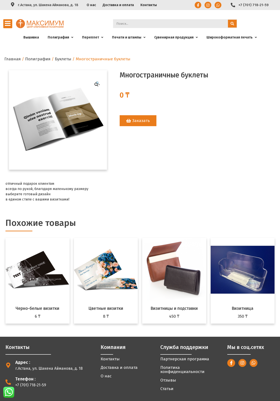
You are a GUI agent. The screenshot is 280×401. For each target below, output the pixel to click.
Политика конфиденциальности (182, 369)
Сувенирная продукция (176, 37)
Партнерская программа (184, 358)
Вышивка (31, 37)
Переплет (92, 37)
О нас (91, 5)
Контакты (148, 5)
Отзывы (168, 380)
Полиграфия (60, 37)
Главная (12, 58)
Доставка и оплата (118, 5)
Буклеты (63, 58)
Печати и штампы (128, 37)
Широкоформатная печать (231, 37)
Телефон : (25, 379)
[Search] (232, 24)
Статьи (166, 388)
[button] (138, 120)
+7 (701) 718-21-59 (253, 5)
